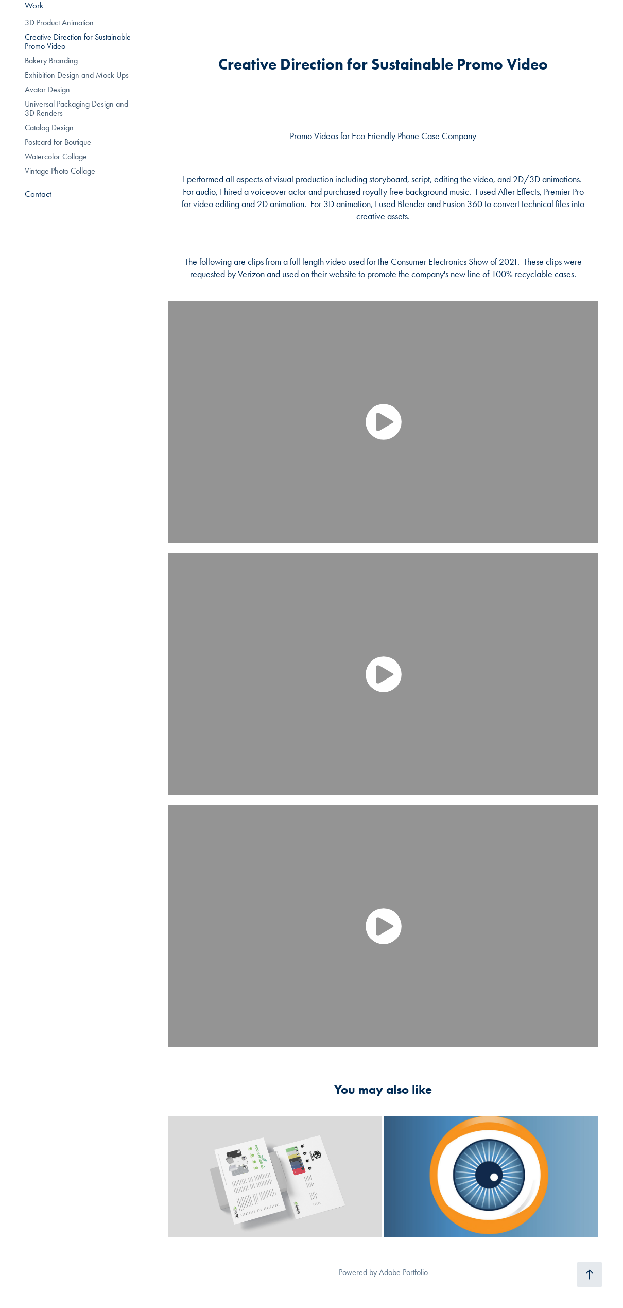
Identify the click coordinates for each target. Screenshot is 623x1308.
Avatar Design (47, 89)
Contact (38, 194)
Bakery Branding (51, 60)
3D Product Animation (59, 22)
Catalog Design (49, 127)
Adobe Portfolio (403, 1272)
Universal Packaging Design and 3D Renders (76, 108)
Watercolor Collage (56, 156)
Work (34, 5)
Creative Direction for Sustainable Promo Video (78, 41)
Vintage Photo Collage (60, 171)
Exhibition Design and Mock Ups (77, 75)
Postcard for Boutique (58, 142)
